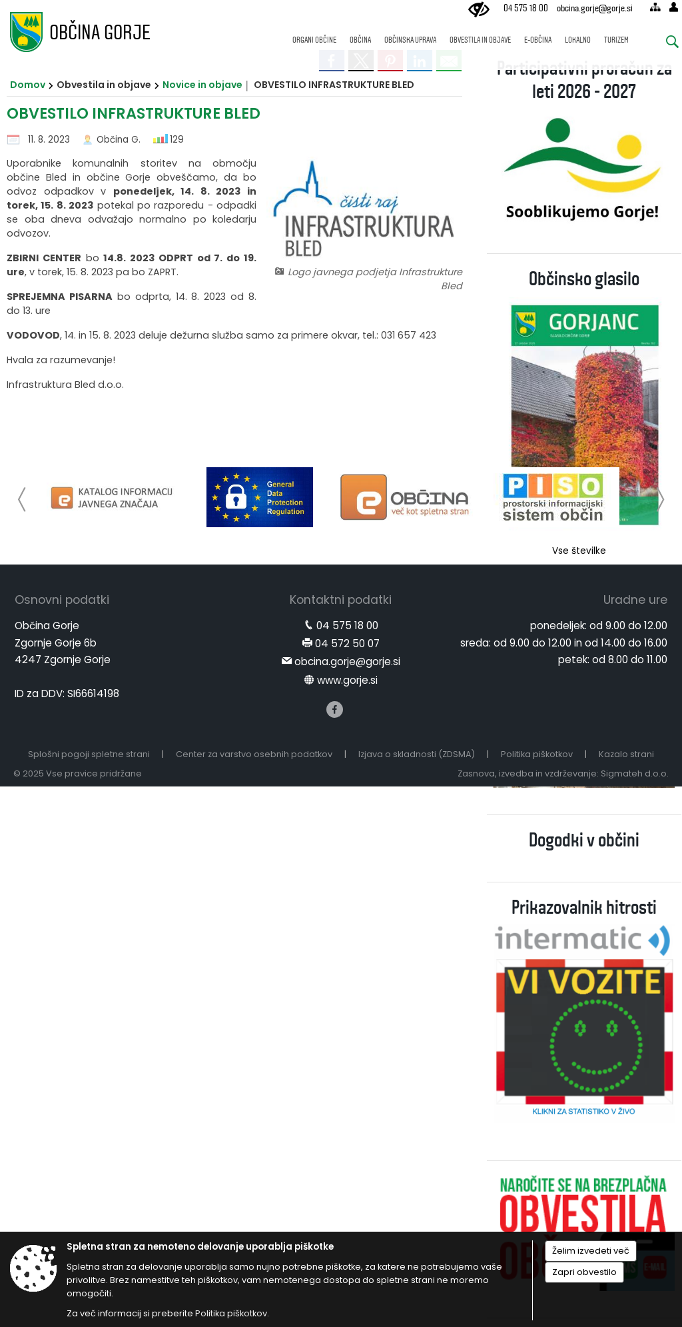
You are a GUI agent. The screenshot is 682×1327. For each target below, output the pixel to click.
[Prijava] (674, 7)
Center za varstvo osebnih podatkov (254, 754)
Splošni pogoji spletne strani (89, 754)
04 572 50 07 (347, 644)
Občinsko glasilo (584, 279)
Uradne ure (635, 600)
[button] (22, 499)
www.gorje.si (347, 680)
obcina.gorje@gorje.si (595, 8)
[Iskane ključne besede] (662, 44)
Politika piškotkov (537, 754)
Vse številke (579, 551)
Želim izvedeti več (590, 1250)
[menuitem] (314, 33)
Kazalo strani (626, 754)
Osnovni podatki (62, 600)
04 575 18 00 (526, 8)
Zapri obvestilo (584, 1272)
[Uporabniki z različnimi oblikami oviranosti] (479, 10)
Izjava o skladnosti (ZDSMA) (416, 754)
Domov (27, 84)
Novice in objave (202, 84)
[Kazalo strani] (655, 7)
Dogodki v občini (584, 840)
